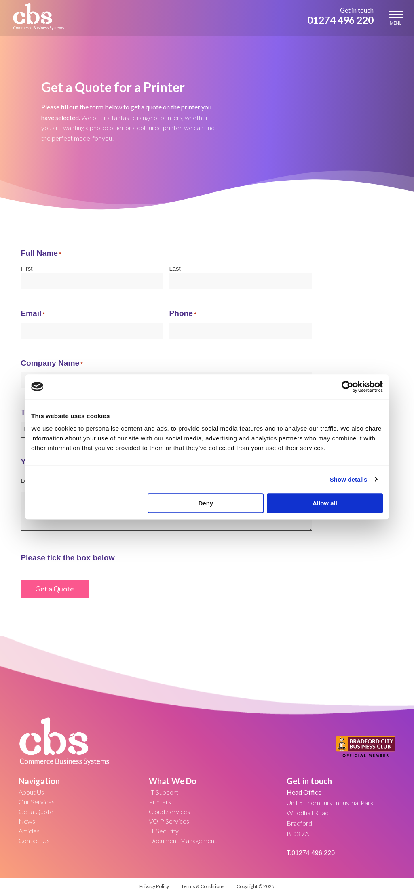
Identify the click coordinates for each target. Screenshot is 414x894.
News (27, 821)
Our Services (37, 802)
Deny (206, 503)
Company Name (51, 363)
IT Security (164, 831)
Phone (182, 313)
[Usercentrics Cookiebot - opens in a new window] (347, 387)
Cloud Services (169, 811)
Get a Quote (36, 811)
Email (33, 313)
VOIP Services (169, 821)
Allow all (325, 503)
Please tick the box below (67, 557)
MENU (396, 18)
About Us (31, 792)
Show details (349, 479)
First (26, 268)
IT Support (163, 792)
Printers (160, 802)
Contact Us (34, 840)
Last (174, 268)
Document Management (183, 840)
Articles (29, 831)
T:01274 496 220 (311, 853)
